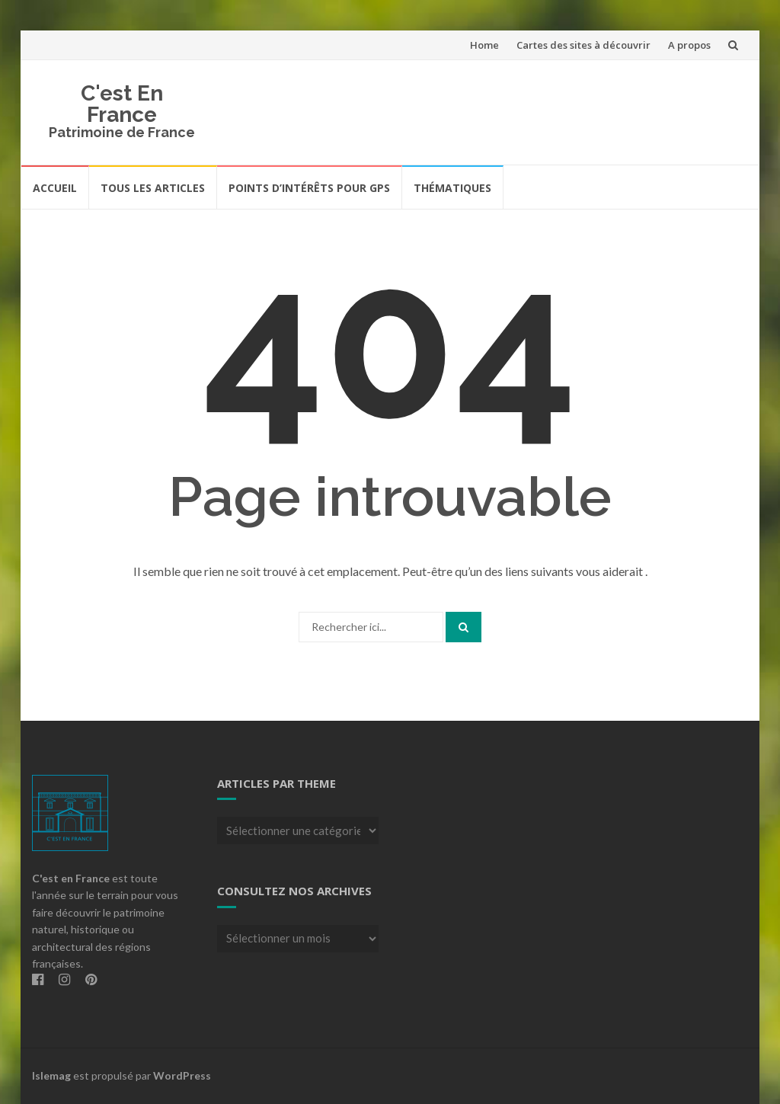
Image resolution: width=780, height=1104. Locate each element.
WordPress (182, 1075)
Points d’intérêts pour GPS (309, 188)
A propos (689, 45)
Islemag (51, 1075)
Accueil (55, 188)
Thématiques (452, 188)
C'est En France (122, 104)
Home (484, 45)
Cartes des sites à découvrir (583, 45)
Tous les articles (153, 188)
